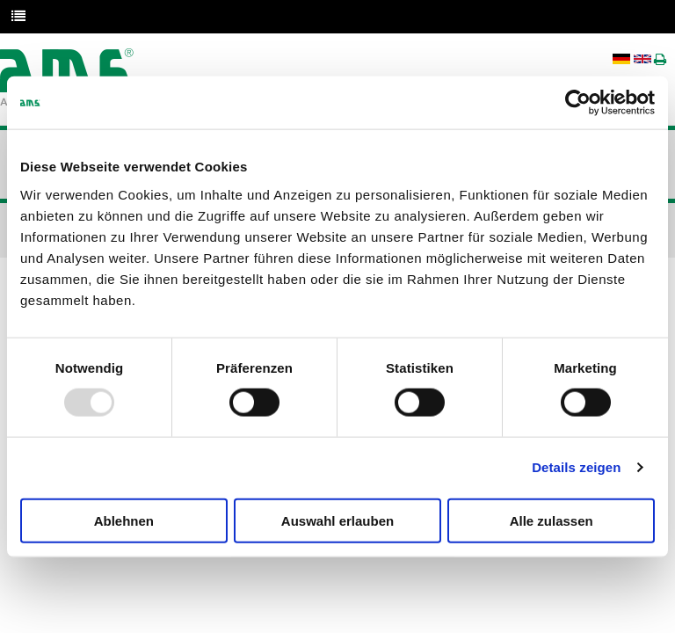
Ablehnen (124, 520)
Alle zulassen (551, 520)
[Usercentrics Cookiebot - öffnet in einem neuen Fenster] (578, 103)
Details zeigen (576, 467)
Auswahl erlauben (337, 520)
